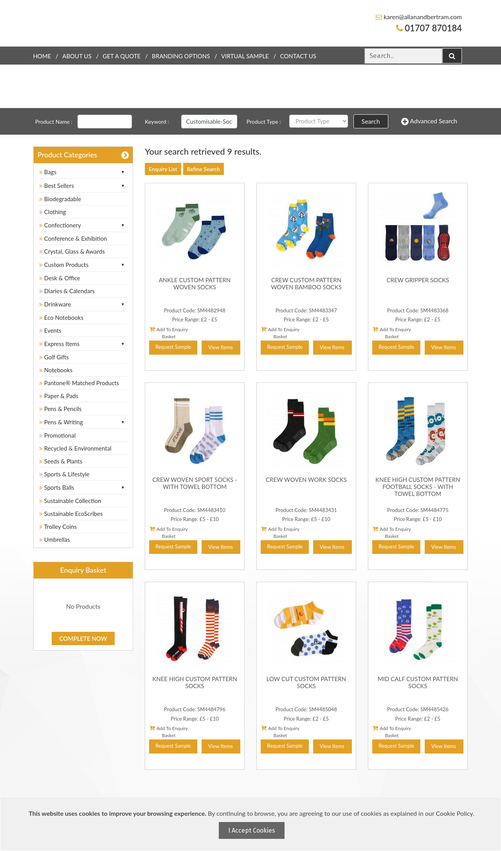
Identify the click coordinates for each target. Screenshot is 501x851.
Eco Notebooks (61, 317)
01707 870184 (429, 28)
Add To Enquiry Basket (169, 332)
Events (50, 330)
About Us (76, 55)
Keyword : (157, 121)
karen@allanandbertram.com (419, 16)
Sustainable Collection (70, 500)
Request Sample (173, 347)
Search (371, 121)
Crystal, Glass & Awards (72, 251)
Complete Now (83, 638)
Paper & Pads (58, 395)
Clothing (52, 211)
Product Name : (53, 121)
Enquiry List (163, 169)
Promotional (57, 435)
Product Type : (264, 121)
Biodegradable (60, 198)
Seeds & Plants (60, 461)
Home (42, 55)
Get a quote (122, 55)
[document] (251, 824)
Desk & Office (59, 277)
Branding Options (181, 55)
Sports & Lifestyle (64, 474)
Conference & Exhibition (73, 238)
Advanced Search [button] (429, 121)
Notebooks (55, 369)
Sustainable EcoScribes (71, 513)
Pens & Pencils (60, 408)
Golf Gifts (54, 357)
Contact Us (298, 55)
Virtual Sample (245, 55)
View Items (220, 347)
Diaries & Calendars (67, 290)
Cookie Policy (454, 813)
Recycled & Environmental (75, 448)
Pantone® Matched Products (79, 382)
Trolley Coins (58, 526)
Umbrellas (54, 539)
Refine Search (203, 169)
